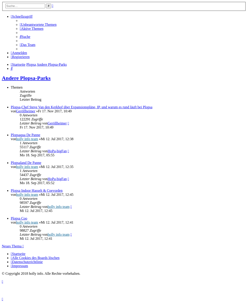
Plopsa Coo (19, 218)
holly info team (27, 139)
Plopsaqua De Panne (25, 135)
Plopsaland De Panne (26, 163)
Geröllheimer (25, 111)
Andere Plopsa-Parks (26, 78)
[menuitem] (38, 24)
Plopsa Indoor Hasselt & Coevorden (37, 190)
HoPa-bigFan (57, 151)
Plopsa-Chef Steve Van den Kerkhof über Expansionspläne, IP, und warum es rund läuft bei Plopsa (81, 107)
